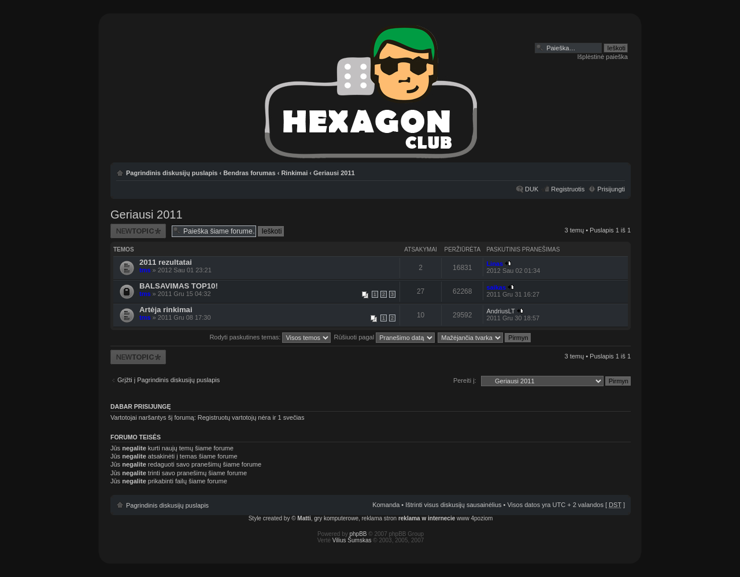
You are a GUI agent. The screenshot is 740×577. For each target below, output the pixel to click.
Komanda (385, 504)
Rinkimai (294, 172)
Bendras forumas (249, 172)
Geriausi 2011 (334, 172)
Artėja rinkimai (166, 309)
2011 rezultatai (165, 262)
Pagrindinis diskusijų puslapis (171, 172)
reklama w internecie (426, 518)
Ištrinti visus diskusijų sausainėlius (453, 504)
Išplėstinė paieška (603, 56)
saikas (496, 287)
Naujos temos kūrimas (138, 231)
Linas (494, 263)
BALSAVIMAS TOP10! (178, 286)
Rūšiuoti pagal (384, 337)
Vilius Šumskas (352, 540)
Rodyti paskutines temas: (270, 337)
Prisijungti (611, 189)
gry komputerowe (336, 518)
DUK (531, 189)
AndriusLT (500, 311)
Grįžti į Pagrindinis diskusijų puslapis (168, 379)
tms (145, 270)
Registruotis (567, 189)
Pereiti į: (464, 380)
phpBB (358, 534)
